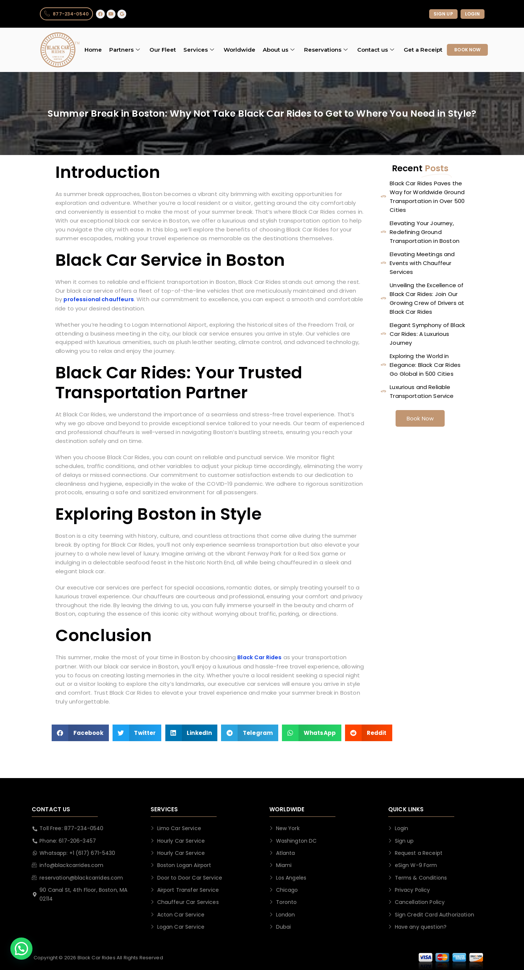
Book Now (420, 418)
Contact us (375, 50)
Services (198, 50)
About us (278, 50)
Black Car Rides (260, 659)
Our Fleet (162, 50)
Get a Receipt (423, 50)
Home (93, 50)
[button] (80, 734)
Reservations (326, 50)
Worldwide (239, 50)
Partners (124, 50)
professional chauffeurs (99, 300)
